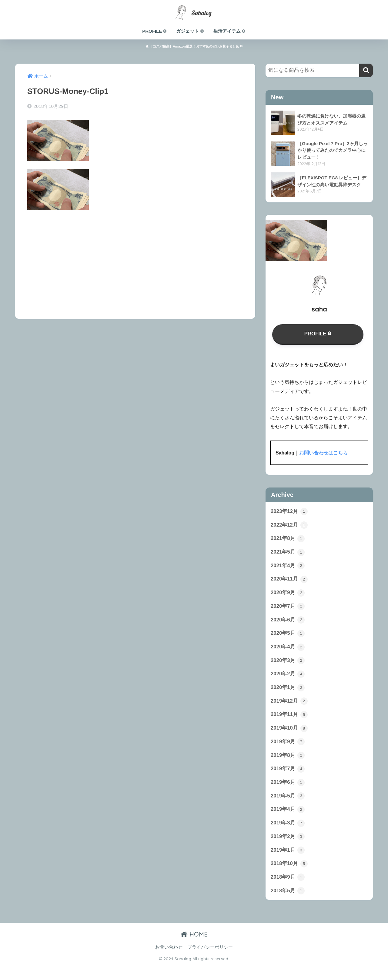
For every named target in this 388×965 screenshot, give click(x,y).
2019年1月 (288, 850)
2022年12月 (289, 525)
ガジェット (190, 31)
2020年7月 (288, 606)
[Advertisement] (135, 260)
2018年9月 (288, 877)
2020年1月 (288, 687)
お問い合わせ (168, 947)
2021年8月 (288, 538)
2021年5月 (288, 552)
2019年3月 (288, 823)
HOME (194, 934)
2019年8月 (288, 755)
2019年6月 (288, 782)
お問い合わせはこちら (323, 452)
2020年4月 (288, 647)
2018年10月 (289, 863)
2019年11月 (289, 714)
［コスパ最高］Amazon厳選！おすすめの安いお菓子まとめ (194, 46)
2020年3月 (288, 660)
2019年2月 (288, 836)
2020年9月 (288, 593)
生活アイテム (229, 31)
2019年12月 (289, 701)
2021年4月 (288, 565)
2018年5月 (288, 890)
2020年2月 (288, 674)
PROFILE (154, 31)
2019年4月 (288, 809)
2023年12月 (289, 511)
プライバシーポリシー (210, 947)
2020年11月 (289, 579)
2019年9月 (288, 741)
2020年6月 (288, 620)
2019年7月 (288, 769)
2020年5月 (288, 633)
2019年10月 (289, 728)
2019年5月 (288, 796)
